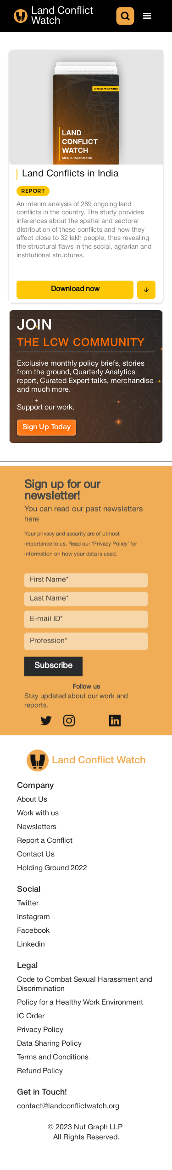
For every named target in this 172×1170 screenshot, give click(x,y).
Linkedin (31, 944)
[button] (147, 16)
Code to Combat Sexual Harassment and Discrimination (84, 984)
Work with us (38, 813)
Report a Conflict (44, 841)
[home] (64, 16)
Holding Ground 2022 (52, 868)
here (31, 524)
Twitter (28, 903)
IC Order (30, 1016)
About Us (32, 800)
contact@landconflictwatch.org (68, 1106)
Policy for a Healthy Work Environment (80, 1003)
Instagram (33, 917)
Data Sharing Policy (49, 1044)
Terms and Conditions (53, 1057)
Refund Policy (40, 1071)
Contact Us (36, 854)
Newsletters (36, 827)
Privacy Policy (40, 1030)
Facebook (33, 931)
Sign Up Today (46, 427)
